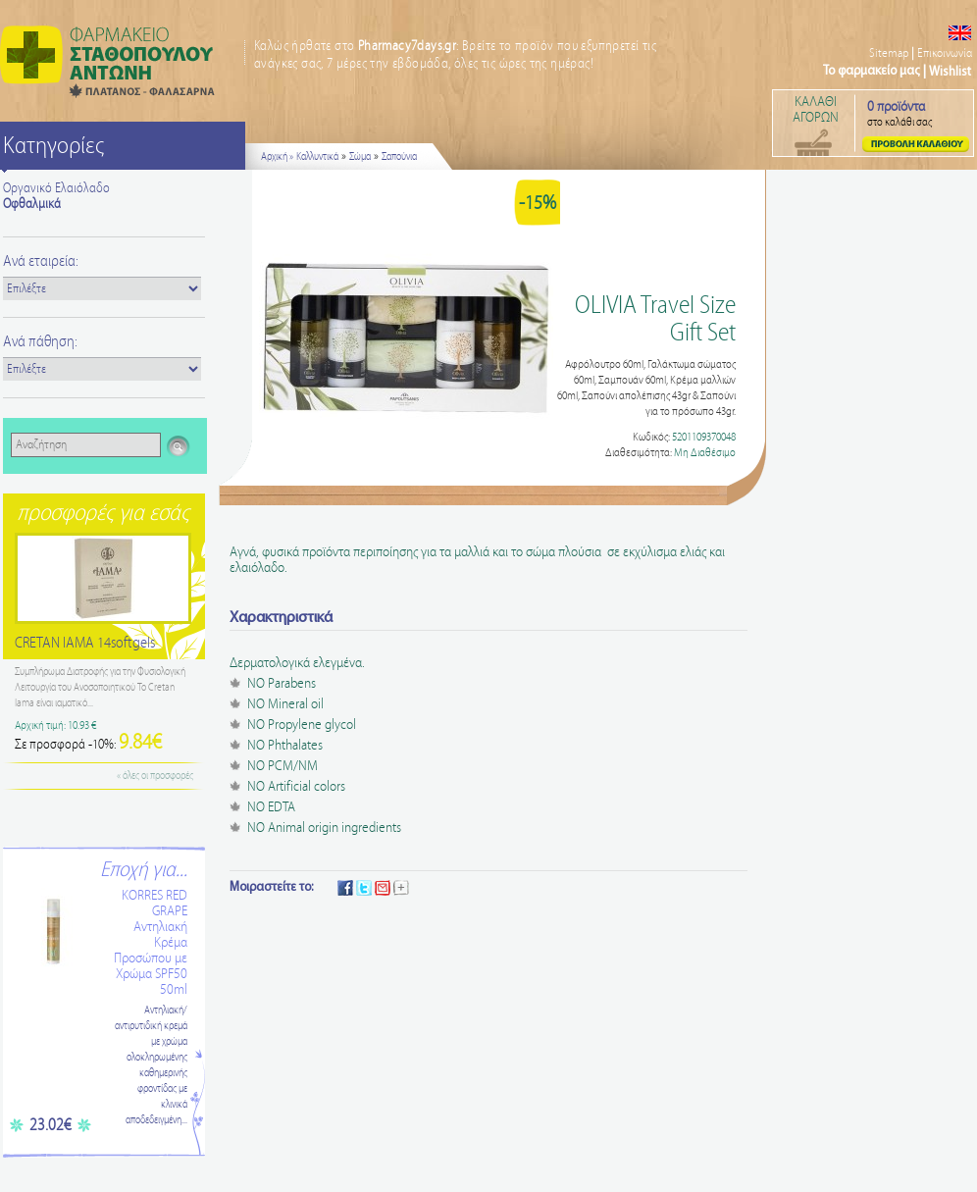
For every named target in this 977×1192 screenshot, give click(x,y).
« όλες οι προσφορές (155, 776)
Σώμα (360, 157)
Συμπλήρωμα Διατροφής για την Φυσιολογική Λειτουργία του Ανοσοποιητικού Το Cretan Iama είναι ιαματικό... (100, 687)
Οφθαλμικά (32, 204)
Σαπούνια (399, 157)
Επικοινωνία (944, 53)
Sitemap (888, 53)
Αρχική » (277, 157)
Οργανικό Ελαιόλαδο (56, 188)
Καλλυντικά (317, 157)
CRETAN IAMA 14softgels (85, 643)
